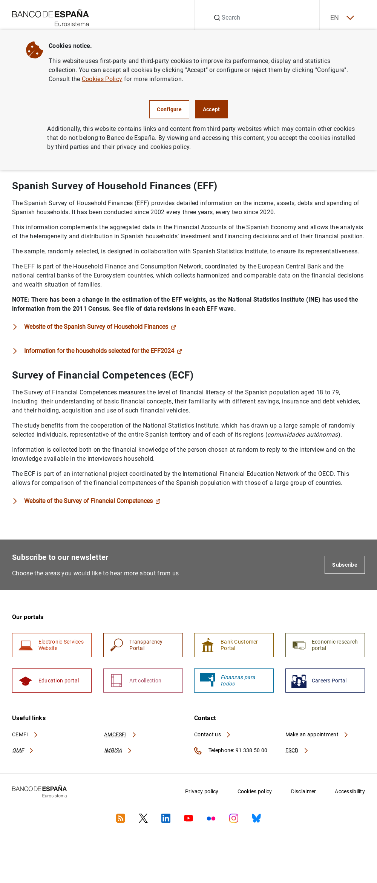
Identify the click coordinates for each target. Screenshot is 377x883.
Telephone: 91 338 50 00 (230, 752)
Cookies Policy (102, 79)
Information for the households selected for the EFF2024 (103, 351)
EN (341, 18)
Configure (169, 109)
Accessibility (350, 792)
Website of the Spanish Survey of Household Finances (100, 327)
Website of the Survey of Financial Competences (92, 501)
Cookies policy (255, 792)
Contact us (212, 736)
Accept (211, 109)
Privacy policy (202, 792)
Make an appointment (317, 736)
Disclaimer (303, 792)
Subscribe (344, 565)
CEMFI (25, 736)
